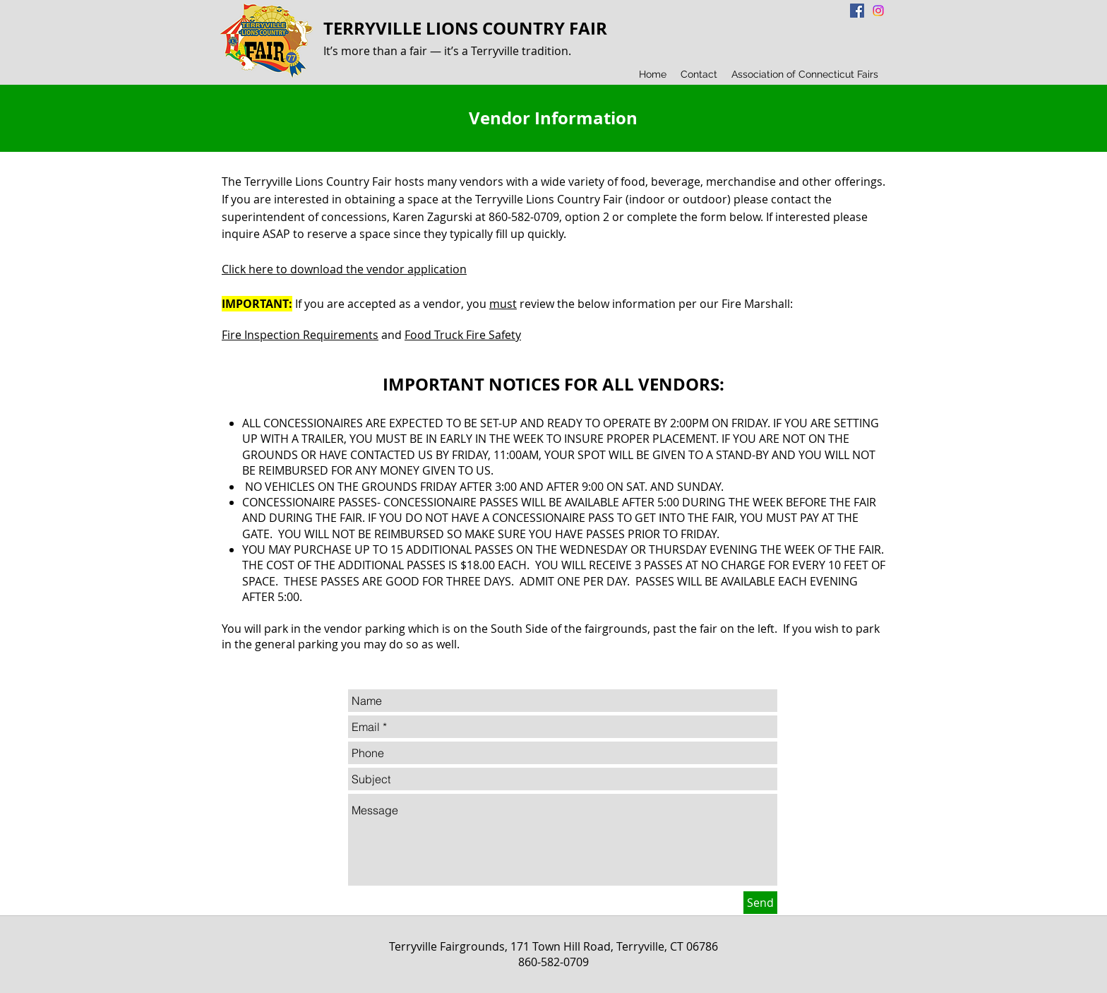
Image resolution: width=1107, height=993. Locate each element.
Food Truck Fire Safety (463, 335)
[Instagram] (878, 11)
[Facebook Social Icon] (857, 11)
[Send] (760, 902)
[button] (699, 74)
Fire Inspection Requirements (300, 335)
